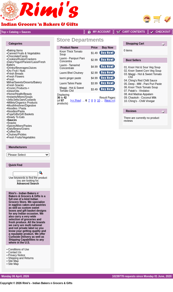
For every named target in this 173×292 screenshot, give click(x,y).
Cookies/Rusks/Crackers (22, 59)
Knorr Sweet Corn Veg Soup (144, 70)
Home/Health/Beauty (20, 94)
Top (3, 32)
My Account (99, 31)
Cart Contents (131, 31)
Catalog (14, 32)
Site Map (13, 261)
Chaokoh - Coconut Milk (142, 97)
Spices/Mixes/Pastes (20, 125)
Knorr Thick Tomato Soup (143, 87)
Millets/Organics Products (22, 102)
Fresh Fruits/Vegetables (22, 137)
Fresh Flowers (16, 76)
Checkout (160, 31)
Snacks (12, 122)
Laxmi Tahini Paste (71, 83)
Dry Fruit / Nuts (16, 70)
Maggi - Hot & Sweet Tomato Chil (72, 89)
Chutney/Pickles (17, 134)
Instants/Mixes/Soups (20, 96)
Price (94, 47)
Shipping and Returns (20, 258)
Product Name (69, 47)
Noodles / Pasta (17, 108)
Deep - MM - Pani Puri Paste (145, 83)
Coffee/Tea (14, 131)
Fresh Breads (15, 73)
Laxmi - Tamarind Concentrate (70, 67)
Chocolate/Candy (18, 56)
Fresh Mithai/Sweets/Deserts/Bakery (24, 81)
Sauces (26, 32)
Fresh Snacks (16, 85)
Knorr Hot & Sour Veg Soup (144, 67)
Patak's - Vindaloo (138, 90)
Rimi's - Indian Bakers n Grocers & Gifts (47, 283)
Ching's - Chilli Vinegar (141, 101)
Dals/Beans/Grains (18, 128)
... (83, 100)
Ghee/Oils (13, 91)
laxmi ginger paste (70, 78)
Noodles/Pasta (16, 111)
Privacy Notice (16, 255)
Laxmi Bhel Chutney (71, 72)
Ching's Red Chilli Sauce (142, 80)
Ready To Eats (16, 117)
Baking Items (15, 50)
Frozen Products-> (18, 88)
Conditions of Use (18, 249)
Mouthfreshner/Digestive (22, 105)
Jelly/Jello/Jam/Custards (22, 99)
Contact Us (14, 252)
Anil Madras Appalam (140, 94)
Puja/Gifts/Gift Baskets (21, 114)
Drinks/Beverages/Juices (22, 67)
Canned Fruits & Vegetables (24, 53)
